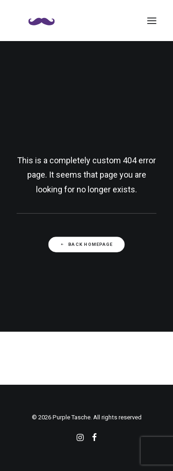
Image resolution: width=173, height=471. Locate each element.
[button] (152, 20)
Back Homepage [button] (86, 244)
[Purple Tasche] (41, 20)
